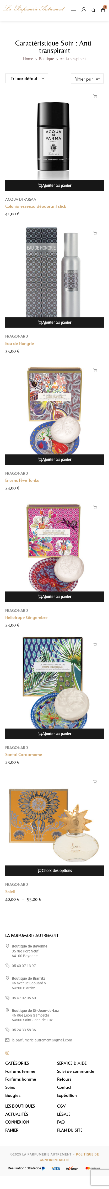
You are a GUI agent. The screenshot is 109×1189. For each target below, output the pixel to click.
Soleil (10, 897)
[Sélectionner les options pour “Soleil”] (95, 787)
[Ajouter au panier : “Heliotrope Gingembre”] (95, 513)
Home (28, 58)
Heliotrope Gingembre (26, 622)
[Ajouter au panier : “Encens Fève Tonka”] (95, 376)
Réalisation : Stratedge (24, 1168)
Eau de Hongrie (19, 348)
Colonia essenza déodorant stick (35, 206)
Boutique (46, 58)
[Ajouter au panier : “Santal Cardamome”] (95, 650)
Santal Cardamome (23, 759)
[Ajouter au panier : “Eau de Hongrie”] (95, 239)
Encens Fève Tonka (22, 485)
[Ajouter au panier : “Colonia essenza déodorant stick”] (95, 96)
